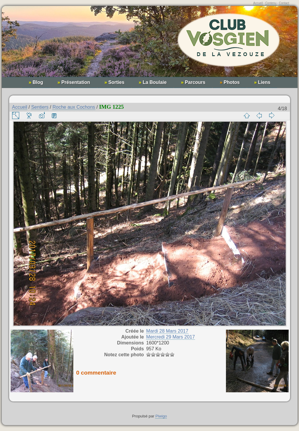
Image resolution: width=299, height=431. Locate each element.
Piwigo (161, 416)
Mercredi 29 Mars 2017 (170, 336)
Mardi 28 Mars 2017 (167, 331)
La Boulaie (153, 82)
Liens (262, 82)
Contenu (271, 3)
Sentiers (40, 107)
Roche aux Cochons (73, 107)
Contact (284, 3)
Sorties (114, 82)
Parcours (193, 82)
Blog (36, 82)
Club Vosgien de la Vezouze (150, 44)
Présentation (73, 82)
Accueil (258, 3)
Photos (230, 82)
